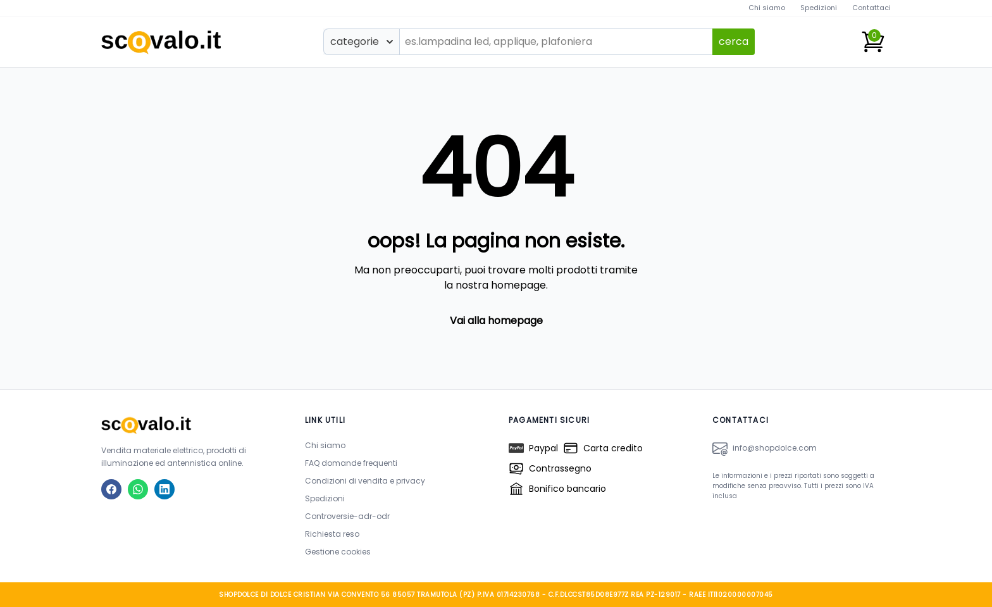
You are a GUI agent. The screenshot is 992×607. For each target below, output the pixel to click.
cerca (733, 41)
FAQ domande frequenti (351, 463)
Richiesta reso (332, 534)
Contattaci (871, 8)
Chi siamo (766, 8)
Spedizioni (818, 8)
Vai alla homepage (496, 320)
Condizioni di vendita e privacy (365, 480)
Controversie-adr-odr (347, 516)
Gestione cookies (338, 551)
